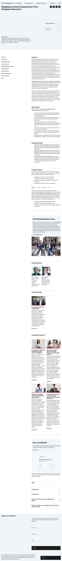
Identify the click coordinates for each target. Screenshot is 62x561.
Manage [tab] (38, 187)
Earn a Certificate (5, 75)
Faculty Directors (5, 68)
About (59, 3)
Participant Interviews (6, 73)
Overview (3, 57)
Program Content (5, 64)
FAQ (2, 78)
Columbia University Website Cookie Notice (10, 559)
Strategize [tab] (43, 187)
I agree (43, 557)
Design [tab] (33, 187)
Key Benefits (4, 59)
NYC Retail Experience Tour (7, 66)
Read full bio (34, 285)
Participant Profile (5, 61)
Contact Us (52, 29)
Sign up (46, 548)
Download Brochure (52, 23)
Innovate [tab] (49, 187)
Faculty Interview (5, 71)
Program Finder (10, 3)
